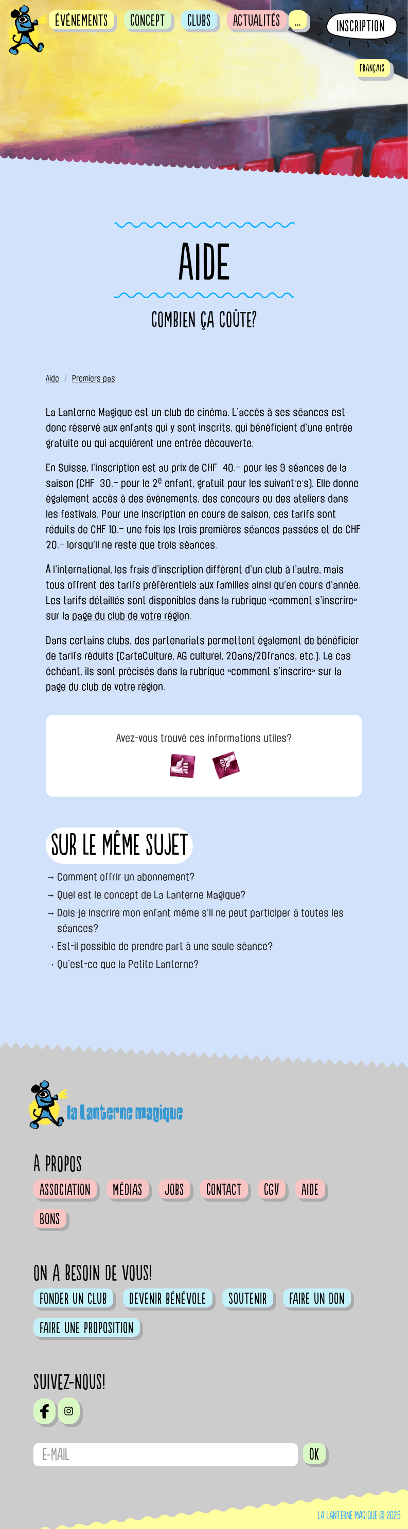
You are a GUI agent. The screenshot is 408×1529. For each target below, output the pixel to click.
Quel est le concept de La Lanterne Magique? (151, 894)
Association (65, 1190)
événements (81, 20)
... (298, 20)
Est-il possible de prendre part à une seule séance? (165, 946)
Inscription (360, 26)
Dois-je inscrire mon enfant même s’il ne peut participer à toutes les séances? (200, 920)
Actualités (256, 20)
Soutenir (247, 1298)
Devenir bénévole (167, 1298)
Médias (128, 1190)
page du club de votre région (130, 615)
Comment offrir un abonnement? (126, 876)
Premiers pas (93, 378)
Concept (147, 20)
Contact (224, 1190)
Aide (52, 378)
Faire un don (317, 1298)
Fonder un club (73, 1298)
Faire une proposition (87, 1328)
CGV (271, 1190)
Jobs (174, 1190)
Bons (50, 1219)
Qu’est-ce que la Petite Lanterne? (128, 964)
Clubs (199, 20)
